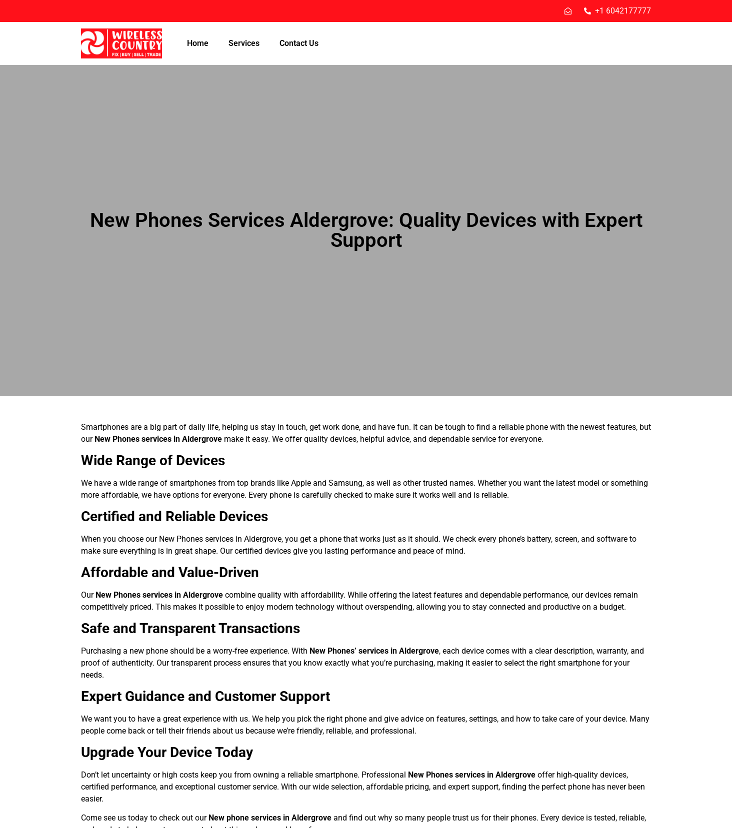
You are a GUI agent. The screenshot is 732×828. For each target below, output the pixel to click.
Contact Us (299, 43)
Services (244, 43)
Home (197, 43)
